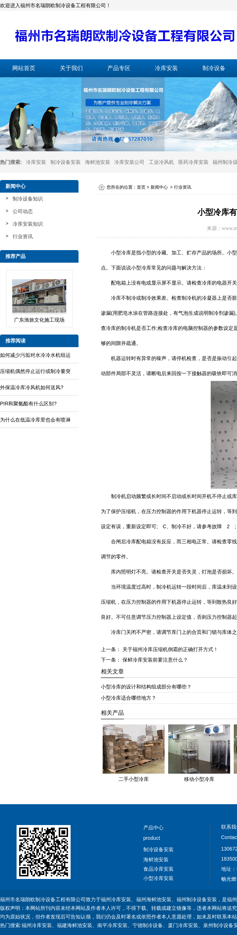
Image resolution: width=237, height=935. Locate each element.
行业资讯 (23, 236)
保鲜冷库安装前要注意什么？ (154, 660)
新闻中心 (159, 187)
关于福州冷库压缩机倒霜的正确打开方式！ (169, 649)
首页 (141, 187)
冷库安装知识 (28, 224)
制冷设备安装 (65, 162)
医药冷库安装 (193, 162)
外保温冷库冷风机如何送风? (31, 387)
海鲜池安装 (97, 162)
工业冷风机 (161, 162)
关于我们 (71, 68)
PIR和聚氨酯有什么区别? (28, 403)
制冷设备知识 (28, 199)
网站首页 (23, 68)
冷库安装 (166, 68)
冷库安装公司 (129, 162)
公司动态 (23, 211)
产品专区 (118, 68)
